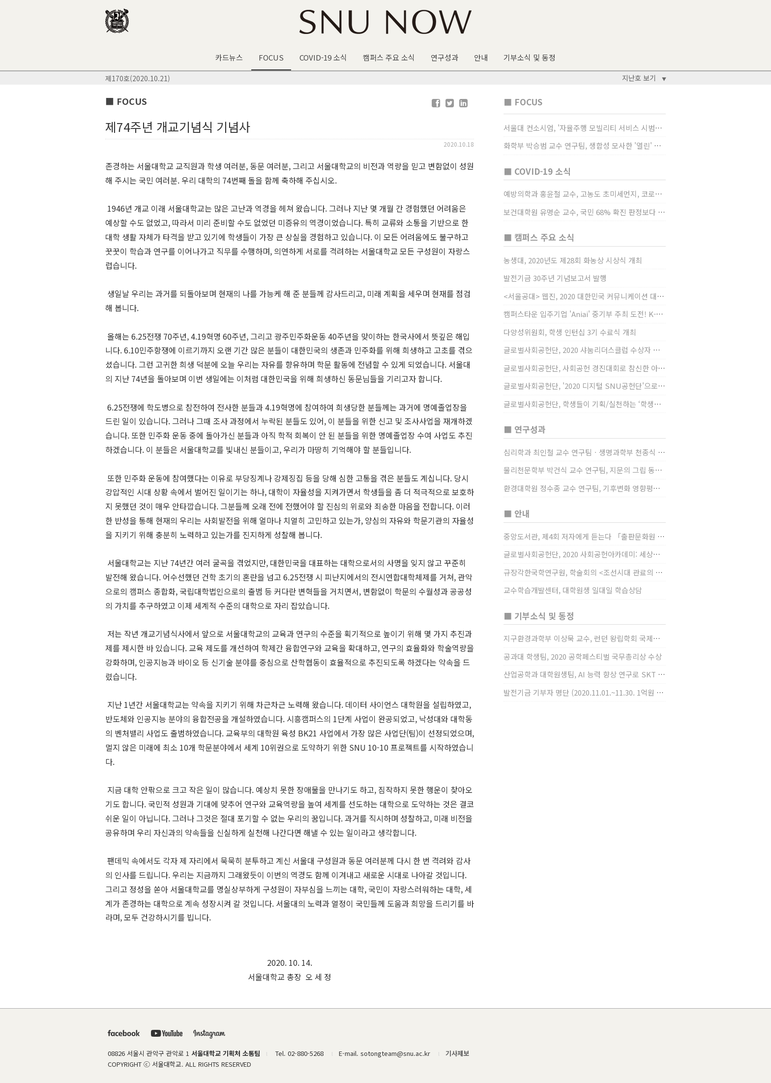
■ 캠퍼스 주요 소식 (539, 237)
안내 (481, 57)
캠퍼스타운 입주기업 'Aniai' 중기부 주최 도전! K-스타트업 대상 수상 (609, 314)
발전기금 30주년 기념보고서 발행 (555, 278)
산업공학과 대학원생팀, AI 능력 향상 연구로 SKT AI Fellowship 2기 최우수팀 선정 (634, 674)
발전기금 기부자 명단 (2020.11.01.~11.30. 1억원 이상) (588, 692)
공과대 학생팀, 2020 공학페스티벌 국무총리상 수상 (583, 656)
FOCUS (271, 57)
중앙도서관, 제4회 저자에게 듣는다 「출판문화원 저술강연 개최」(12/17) (618, 536)
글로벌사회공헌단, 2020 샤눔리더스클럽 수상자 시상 (585, 350)
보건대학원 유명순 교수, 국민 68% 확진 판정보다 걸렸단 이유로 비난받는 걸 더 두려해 (637, 212)
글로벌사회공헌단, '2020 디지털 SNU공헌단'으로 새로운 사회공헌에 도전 (618, 386)
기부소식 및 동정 (530, 57)
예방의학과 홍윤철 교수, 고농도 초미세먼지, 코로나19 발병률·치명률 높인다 (621, 194)
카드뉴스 (229, 57)
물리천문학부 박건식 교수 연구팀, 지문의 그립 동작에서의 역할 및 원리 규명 (621, 470)
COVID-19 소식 (323, 57)
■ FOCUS (523, 102)
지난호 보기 (644, 78)
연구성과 (444, 57)
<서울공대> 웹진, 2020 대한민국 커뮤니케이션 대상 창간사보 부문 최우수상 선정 (629, 296)
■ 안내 (517, 513)
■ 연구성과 (525, 429)
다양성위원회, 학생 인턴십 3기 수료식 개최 (570, 332)
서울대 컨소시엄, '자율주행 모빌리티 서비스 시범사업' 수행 (595, 128)
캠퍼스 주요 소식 (389, 57)
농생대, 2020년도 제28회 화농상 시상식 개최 (573, 260)
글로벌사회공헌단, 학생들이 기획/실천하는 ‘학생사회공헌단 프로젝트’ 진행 (620, 404)
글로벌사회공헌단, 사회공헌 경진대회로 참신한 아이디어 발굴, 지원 (608, 368)
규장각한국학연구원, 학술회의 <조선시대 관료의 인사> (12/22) (601, 572)
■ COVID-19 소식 (537, 171)
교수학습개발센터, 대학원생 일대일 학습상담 (573, 590)
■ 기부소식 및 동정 (539, 615)
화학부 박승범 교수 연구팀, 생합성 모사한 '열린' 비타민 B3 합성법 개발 (614, 145)
